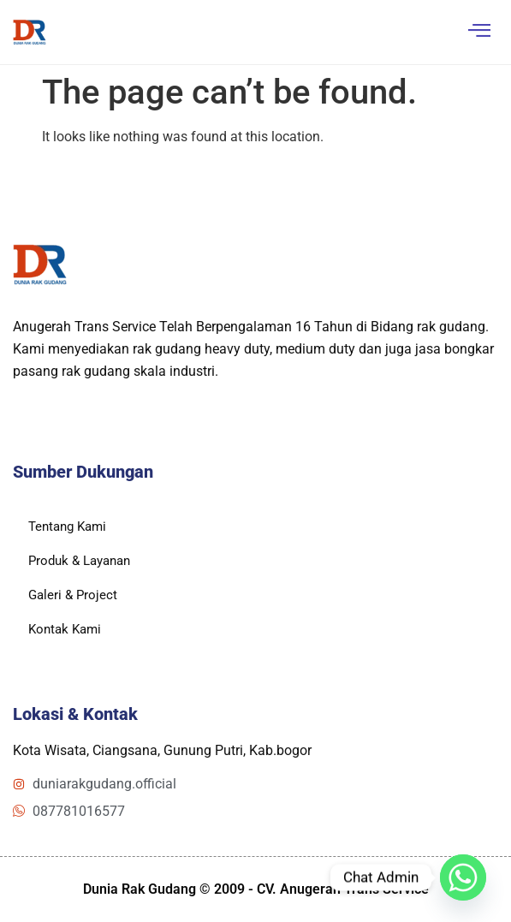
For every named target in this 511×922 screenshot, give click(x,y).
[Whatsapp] (463, 877)
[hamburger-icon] (479, 32)
